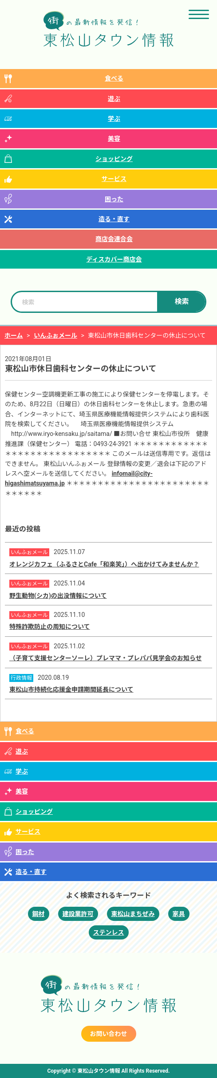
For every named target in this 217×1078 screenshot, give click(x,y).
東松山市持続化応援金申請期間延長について (71, 689)
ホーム (13, 335)
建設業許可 (78, 913)
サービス (114, 178)
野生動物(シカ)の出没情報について (58, 595)
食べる (114, 78)
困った (114, 199)
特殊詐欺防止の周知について (49, 626)
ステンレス (108, 932)
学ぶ (114, 118)
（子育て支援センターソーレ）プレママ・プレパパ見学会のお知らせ (105, 658)
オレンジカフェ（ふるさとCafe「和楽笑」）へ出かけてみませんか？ (104, 564)
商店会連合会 (114, 239)
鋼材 (38, 913)
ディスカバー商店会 (114, 259)
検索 (182, 301)
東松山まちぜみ (133, 913)
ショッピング (114, 158)
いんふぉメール (55, 335)
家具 (179, 913)
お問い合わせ (108, 1033)
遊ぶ (114, 98)
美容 (114, 138)
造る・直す (114, 219)
